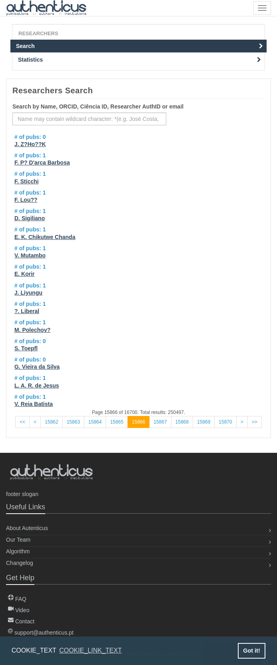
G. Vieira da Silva (37, 367)
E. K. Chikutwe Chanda (44, 237)
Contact (21, 621)
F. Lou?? (26, 200)
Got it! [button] (251, 650)
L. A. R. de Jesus (36, 385)
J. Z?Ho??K (30, 144)
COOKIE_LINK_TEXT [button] (90, 650)
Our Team (18, 539)
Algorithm (18, 551)
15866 (138, 422)
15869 (203, 422)
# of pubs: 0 (30, 137)
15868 (182, 422)
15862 (51, 422)
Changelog (19, 563)
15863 (73, 422)
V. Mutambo (30, 255)
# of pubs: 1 (30, 155)
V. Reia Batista (33, 404)
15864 (95, 422)
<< (22, 422)
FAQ (17, 599)
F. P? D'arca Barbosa (42, 162)
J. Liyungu (28, 292)
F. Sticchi (26, 181)
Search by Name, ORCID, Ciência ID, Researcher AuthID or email (97, 106)
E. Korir (24, 274)
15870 (225, 422)
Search (139, 46)
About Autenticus (27, 528)
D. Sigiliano (29, 218)
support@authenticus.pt (41, 632)
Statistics (139, 59)
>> (254, 422)
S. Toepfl (26, 348)
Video (18, 610)
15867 (160, 422)
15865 (116, 422)
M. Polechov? (32, 330)
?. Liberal (26, 311)
